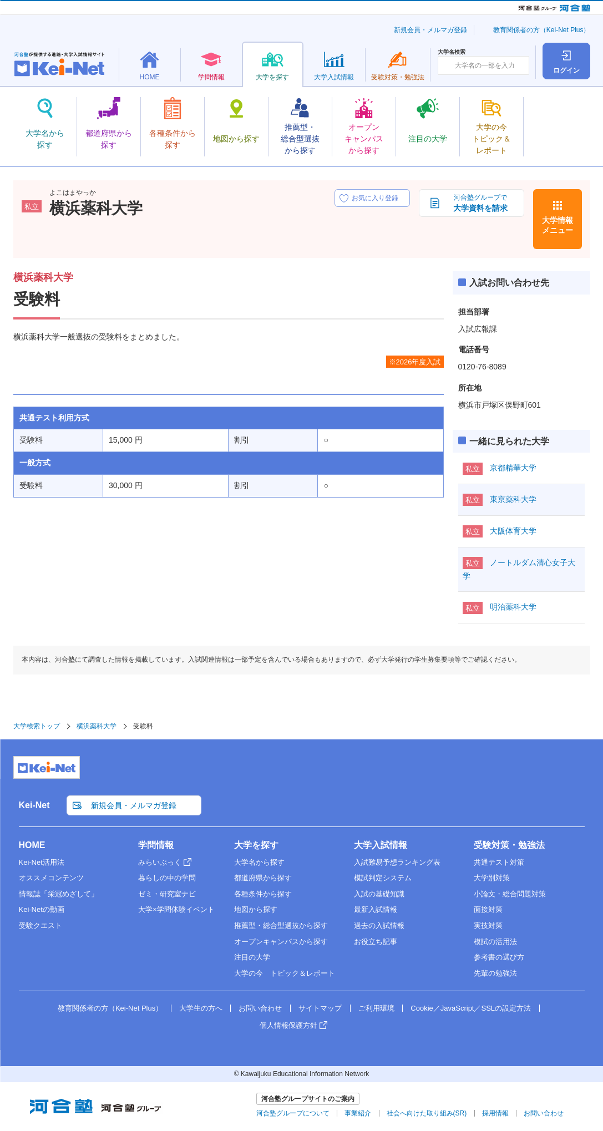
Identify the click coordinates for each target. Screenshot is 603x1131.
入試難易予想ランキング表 (397, 862)
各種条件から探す (263, 894)
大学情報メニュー (557, 225)
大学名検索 (451, 52)
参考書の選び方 (499, 957)
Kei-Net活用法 (41, 862)
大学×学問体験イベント (176, 909)
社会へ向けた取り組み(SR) (427, 1113)
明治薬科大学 (513, 606)
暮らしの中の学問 (167, 878)
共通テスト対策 (499, 862)
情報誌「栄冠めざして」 (58, 894)
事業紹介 (357, 1113)
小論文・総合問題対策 (510, 894)
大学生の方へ (200, 1008)
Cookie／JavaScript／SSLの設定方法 (471, 1008)
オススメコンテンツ (51, 878)
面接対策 (488, 909)
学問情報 (156, 845)
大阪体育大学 (513, 530)
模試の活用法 (495, 941)
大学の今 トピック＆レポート (284, 973)
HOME (32, 845)
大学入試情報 (380, 845)
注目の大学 (252, 957)
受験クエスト (40, 925)
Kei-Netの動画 (41, 909)
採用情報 (495, 1113)
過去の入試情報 (379, 925)
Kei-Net (34, 805)
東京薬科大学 (513, 499)
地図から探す (255, 909)
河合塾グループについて (293, 1113)
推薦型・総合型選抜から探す (281, 925)
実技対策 (488, 925)
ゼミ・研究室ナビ (167, 894)
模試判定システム (383, 878)
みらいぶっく (159, 862)
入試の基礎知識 (379, 894)
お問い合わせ (260, 1008)
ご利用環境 (376, 1008)
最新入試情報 (375, 909)
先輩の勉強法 (495, 973)
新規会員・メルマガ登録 (430, 30)
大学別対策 (492, 878)
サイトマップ (320, 1008)
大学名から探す (259, 862)
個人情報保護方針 (288, 1025)
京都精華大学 (513, 467)
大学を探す (256, 845)
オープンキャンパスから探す (281, 941)
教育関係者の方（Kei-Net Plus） (541, 30)
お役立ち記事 (375, 941)
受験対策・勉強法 (509, 845)
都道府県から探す (263, 878)
